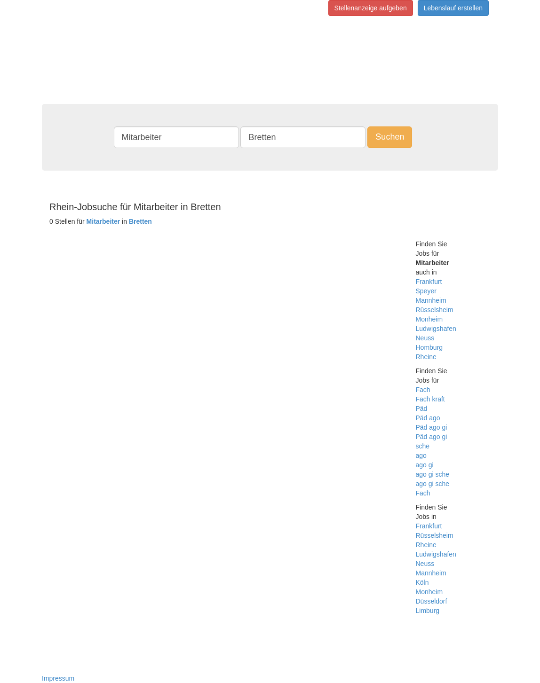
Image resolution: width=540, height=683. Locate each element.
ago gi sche (433, 474)
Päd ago (428, 418)
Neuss (425, 338)
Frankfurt (429, 281)
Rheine (426, 357)
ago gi (425, 465)
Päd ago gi (431, 427)
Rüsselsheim (434, 310)
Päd (422, 408)
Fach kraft (430, 399)
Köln (422, 582)
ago (421, 455)
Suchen (389, 136)
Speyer (426, 291)
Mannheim (431, 300)
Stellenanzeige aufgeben (370, 8)
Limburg (428, 610)
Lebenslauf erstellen (453, 8)
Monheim (429, 319)
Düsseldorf (431, 601)
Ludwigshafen (436, 328)
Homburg (429, 347)
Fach (423, 389)
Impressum (58, 678)
